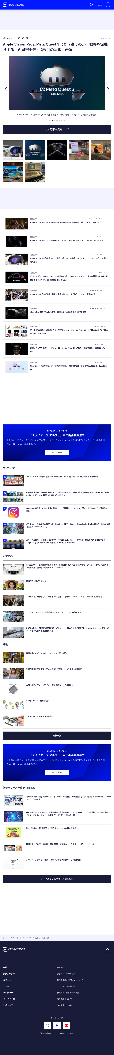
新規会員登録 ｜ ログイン (108, 4)
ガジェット (8, 980)
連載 (5, 968)
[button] (5, 89)
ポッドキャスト (10, 999)
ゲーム (6, 986)
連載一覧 (57, 735)
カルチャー (8, 993)
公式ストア (8, 1005)
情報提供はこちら (64, 1005)
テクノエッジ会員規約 (66, 986)
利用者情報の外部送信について (70, 980)
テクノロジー (9, 974)
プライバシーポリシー (66, 974)
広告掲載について (64, 999)
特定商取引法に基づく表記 (68, 993)
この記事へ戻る (57, 129)
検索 (91, 4)
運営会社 (60, 968)
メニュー (99, 4)
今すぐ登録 (57, 453)
